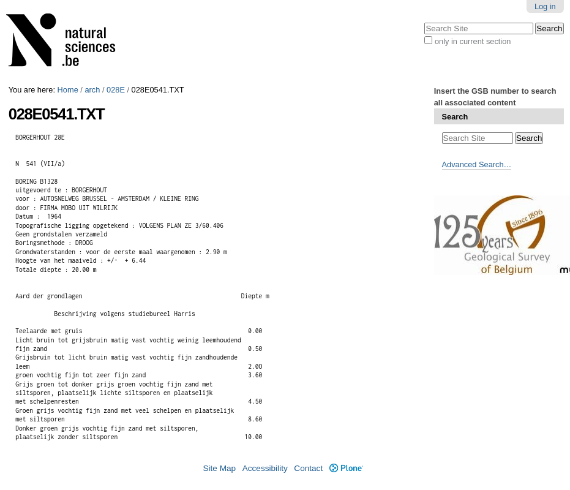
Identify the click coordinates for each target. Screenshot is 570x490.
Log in (545, 6)
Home (68, 89)
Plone (346, 468)
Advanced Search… (477, 164)
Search (455, 116)
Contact (308, 468)
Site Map (219, 468)
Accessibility (265, 468)
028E (116, 89)
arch (92, 89)
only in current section (473, 41)
